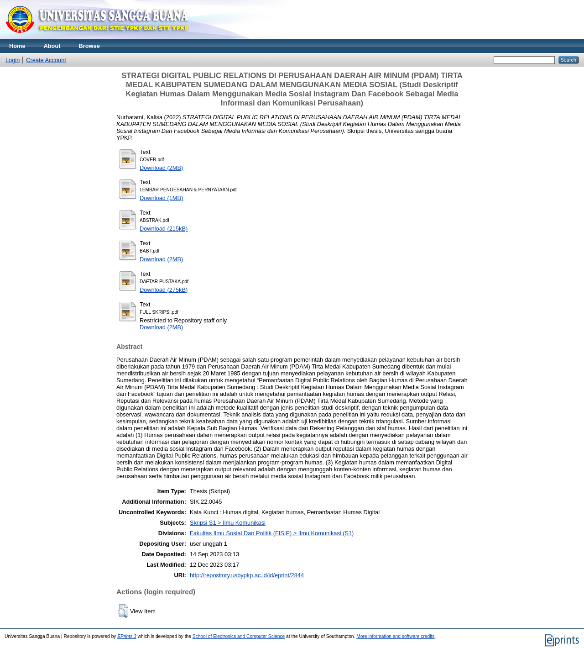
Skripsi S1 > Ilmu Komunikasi (228, 522)
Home (17, 45)
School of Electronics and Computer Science (239, 636)
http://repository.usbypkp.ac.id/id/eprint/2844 (247, 575)
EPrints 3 (126, 636)
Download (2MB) (161, 167)
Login (12, 60)
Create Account (46, 60)
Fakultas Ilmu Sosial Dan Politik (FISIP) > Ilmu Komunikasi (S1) (272, 533)
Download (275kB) (164, 289)
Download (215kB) (164, 228)
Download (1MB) (161, 198)
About (52, 45)
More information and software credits (395, 636)
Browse (89, 45)
